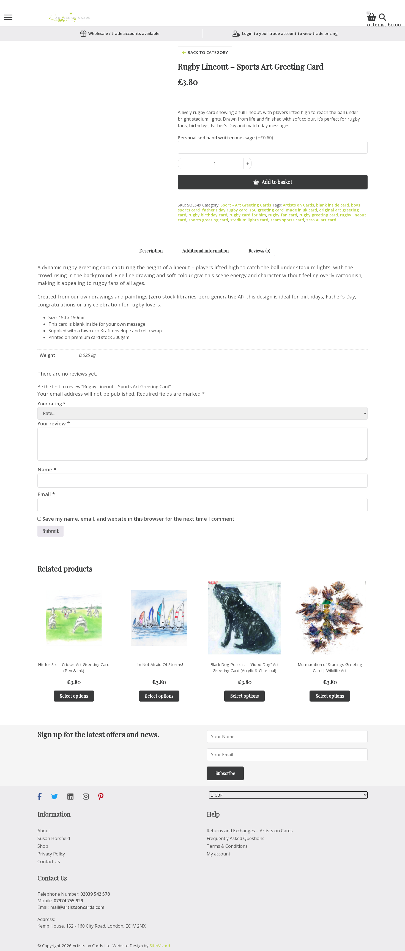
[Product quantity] (214, 163)
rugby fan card (282, 215)
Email (46, 494)
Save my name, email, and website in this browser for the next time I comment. (139, 518)
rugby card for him (247, 215)
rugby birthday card (207, 215)
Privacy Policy (51, 854)
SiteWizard (160, 945)
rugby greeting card (318, 215)
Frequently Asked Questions (235, 838)
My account (218, 854)
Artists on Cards (298, 205)
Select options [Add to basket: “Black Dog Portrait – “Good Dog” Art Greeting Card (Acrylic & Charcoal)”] (244, 696)
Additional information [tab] (205, 251)
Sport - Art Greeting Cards (245, 205)
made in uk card (301, 210)
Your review (53, 423)
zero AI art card (321, 219)
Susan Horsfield (53, 838)
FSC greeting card (267, 210)
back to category (205, 52)
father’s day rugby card (225, 210)
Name (46, 469)
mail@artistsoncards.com (77, 907)
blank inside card (332, 205)
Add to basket (277, 182)
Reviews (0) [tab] (259, 251)
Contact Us (48, 861)
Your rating (51, 404)
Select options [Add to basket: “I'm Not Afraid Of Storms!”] (159, 696)
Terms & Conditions (227, 846)
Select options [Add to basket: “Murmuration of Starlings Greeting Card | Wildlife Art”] (330, 696)
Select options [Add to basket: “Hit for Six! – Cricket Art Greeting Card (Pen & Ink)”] (74, 696)
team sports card (287, 219)
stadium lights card (249, 219)
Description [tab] (151, 251)
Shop (42, 846)
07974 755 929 (68, 901)
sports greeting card (208, 219)
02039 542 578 (95, 894)
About (43, 831)
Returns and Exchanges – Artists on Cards (250, 831)
